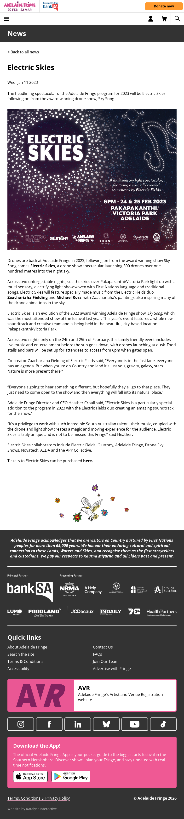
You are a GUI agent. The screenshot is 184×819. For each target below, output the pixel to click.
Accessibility (18, 668)
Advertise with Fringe (112, 668)
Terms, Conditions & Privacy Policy (38, 798)
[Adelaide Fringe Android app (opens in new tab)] (71, 776)
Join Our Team (106, 661)
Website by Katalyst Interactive (32, 809)
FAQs (97, 654)
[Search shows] (177, 19)
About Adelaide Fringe (27, 647)
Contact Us (103, 647)
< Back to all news (23, 52)
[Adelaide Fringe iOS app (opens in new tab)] (30, 776)
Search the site (20, 654)
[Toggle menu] (6, 19)
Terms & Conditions (25, 661)
